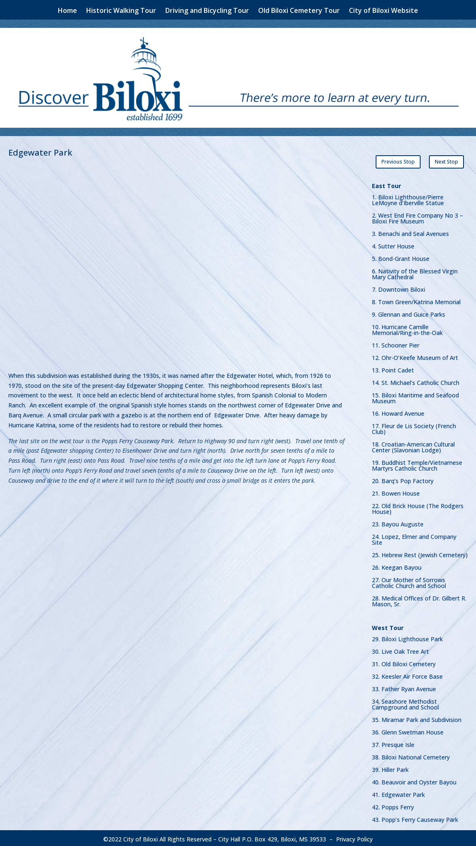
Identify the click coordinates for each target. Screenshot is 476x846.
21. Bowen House (396, 491)
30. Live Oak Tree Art (400, 649)
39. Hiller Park (390, 767)
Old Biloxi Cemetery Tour (299, 11)
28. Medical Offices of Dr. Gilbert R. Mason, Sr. (419, 599)
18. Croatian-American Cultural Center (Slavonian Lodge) (413, 445)
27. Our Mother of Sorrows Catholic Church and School (409, 581)
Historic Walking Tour (121, 11)
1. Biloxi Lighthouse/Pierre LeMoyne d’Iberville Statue (408, 198)
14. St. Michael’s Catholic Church (415, 380)
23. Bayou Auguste (398, 522)
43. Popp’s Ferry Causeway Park (415, 817)
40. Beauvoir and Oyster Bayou (414, 780)
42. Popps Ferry (393, 805)
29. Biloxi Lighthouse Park (407, 637)
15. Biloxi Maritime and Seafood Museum (415, 396)
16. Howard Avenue (398, 411)
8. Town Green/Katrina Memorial (416, 300)
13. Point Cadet (393, 368)
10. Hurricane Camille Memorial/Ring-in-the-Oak (407, 328)
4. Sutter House (393, 244)
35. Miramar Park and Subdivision (416, 718)
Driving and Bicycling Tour (207, 11)
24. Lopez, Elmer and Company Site (414, 537)
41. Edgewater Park (398, 792)
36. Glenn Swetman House (408, 730)
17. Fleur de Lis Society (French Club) (414, 427)
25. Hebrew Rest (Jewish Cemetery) (420, 553)
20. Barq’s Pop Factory (403, 479)
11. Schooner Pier (395, 343)
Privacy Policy (354, 837)
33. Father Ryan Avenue (404, 687)
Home (67, 11)
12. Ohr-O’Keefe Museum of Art (415, 355)
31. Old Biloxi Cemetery (404, 662)
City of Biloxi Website (383, 11)
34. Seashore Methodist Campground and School (405, 702)
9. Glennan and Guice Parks (408, 312)
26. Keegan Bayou (396, 565)
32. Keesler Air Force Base (407, 674)
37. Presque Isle (393, 742)
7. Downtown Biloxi (398, 287)
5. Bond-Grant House (400, 256)
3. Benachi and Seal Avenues (410, 231)
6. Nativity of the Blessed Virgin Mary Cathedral (415, 272)
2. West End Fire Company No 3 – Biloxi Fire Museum (417, 216)
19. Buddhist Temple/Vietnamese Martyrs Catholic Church (417, 463)
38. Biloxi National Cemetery (411, 755)
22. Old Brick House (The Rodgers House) (418, 507)
